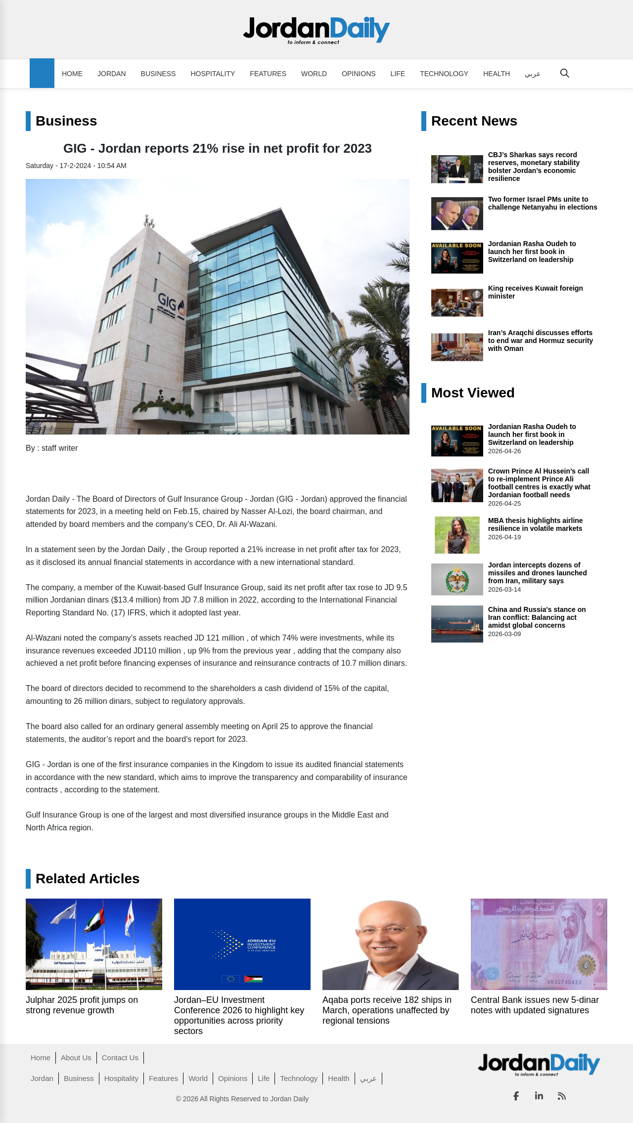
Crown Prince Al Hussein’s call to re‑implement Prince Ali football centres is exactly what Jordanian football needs (539, 483)
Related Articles (88, 879)
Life (398, 74)
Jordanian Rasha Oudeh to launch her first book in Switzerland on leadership (532, 251)
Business (158, 74)
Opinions (358, 74)
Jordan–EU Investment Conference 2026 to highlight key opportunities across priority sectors (239, 1015)
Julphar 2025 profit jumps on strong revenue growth (82, 1005)
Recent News (474, 121)
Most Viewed (473, 393)
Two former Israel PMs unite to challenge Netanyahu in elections (542, 203)
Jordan (111, 74)
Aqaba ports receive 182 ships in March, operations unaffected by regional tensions (387, 1010)
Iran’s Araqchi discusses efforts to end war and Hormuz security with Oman (540, 340)
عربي (533, 74)
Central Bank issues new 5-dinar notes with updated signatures (535, 1005)
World (314, 74)
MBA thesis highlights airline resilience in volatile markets (535, 524)
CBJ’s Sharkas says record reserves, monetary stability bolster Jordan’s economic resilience (534, 166)
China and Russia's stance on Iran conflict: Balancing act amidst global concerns (537, 617)
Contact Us (120, 1057)
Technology (444, 74)
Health (496, 74)
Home (72, 74)
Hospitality (212, 74)
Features (268, 74)
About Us (76, 1057)
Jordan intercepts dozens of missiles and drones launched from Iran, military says (537, 573)
